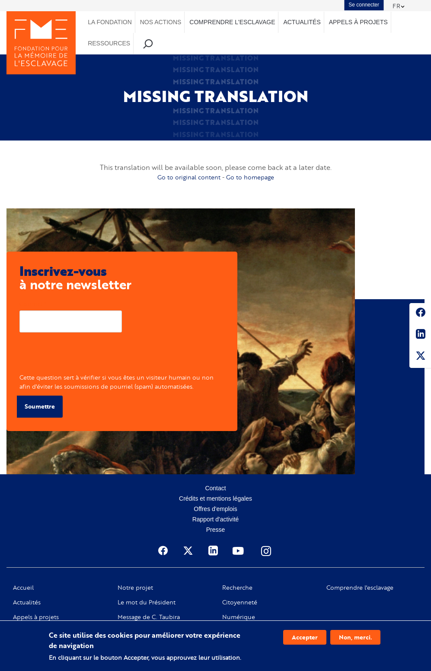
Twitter (420, 357)
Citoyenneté (239, 602)
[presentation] (85, 356)
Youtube (239, 551)
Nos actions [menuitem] (161, 22)
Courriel (30, 304)
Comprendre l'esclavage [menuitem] (232, 22)
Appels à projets (36, 617)
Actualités (27, 602)
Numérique (238, 617)
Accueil (23, 588)
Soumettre (40, 406)
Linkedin (420, 335)
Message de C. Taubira (149, 617)
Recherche (237, 588)
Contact (215, 488)
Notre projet (135, 588)
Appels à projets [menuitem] (358, 22)
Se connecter (363, 4)
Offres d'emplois (215, 509)
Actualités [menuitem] (301, 22)
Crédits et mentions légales (215, 498)
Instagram (266, 551)
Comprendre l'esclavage (359, 588)
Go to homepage (250, 177)
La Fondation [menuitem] (110, 22)
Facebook (420, 314)
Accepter (305, 637)
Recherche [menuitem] (147, 43)
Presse (215, 530)
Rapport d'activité (215, 519)
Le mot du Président (147, 602)
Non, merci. (355, 637)
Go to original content (188, 177)
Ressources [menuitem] (109, 43)
